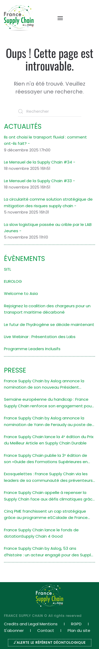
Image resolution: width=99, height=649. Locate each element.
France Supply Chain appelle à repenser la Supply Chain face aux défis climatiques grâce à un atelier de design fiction (49, 496)
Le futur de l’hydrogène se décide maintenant (49, 324)
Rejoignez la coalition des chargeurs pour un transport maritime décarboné (47, 309)
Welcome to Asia (21, 293)
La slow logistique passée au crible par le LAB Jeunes (48, 228)
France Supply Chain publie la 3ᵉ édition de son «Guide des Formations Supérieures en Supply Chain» (46, 459)
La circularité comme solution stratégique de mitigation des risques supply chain (48, 202)
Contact (45, 630)
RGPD (76, 624)
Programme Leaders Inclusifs (32, 348)
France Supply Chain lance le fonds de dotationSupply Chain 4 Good (41, 533)
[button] (57, 18)
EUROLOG (13, 281)
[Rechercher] (49, 111)
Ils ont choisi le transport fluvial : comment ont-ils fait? (45, 140)
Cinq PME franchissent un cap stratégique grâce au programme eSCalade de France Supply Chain (46, 514)
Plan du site (79, 630)
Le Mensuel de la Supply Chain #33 (38, 181)
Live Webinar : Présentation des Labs (40, 336)
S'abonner (14, 630)
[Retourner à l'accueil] (19, 18)
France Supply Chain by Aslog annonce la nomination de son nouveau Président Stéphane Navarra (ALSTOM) (44, 384)
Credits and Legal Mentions (31, 624)
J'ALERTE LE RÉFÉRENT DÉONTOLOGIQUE (49, 642)
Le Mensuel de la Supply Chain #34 (38, 162)
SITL (7, 269)
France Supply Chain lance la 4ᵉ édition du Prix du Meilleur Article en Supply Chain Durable (48, 440)
